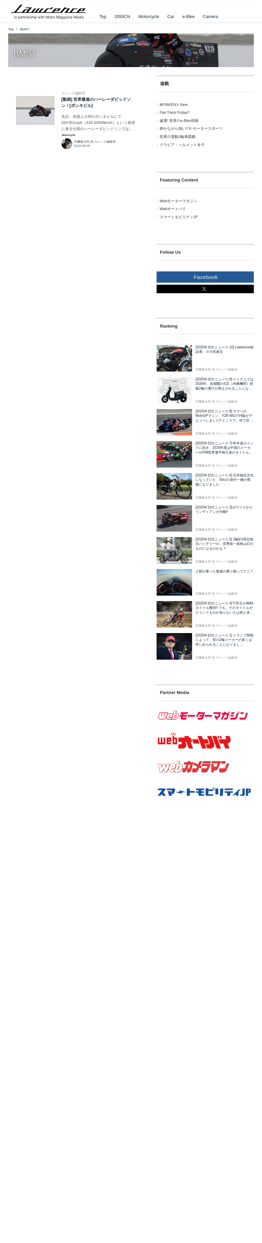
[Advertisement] (194, 863)
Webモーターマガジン (178, 201)
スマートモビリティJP (179, 217)
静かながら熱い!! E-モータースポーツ (191, 128)
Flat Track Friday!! (174, 112)
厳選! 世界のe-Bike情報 (179, 121)
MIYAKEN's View (174, 105)
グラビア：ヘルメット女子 (182, 145)
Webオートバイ (173, 209)
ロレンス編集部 (73, 93)
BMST (25, 53)
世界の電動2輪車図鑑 (177, 137)
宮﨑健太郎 (81, 141)
